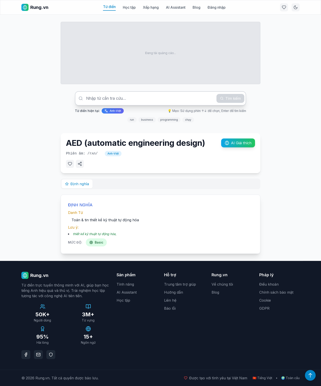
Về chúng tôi (222, 284)
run (132, 119)
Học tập (129, 7)
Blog (196, 7)
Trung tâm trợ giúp (180, 284)
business (147, 119)
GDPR (264, 308)
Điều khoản (269, 284)
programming (169, 119)
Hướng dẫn (173, 292)
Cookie (265, 300)
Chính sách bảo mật (276, 292)
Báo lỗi (170, 308)
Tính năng (125, 284)
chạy (188, 119)
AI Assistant (175, 7)
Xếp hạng (151, 7)
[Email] (38, 354)
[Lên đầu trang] (310, 375)
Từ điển (109, 6)
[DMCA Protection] (50, 354)
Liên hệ (170, 300)
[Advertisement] (160, 53)
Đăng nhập (217, 7)
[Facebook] (25, 354)
